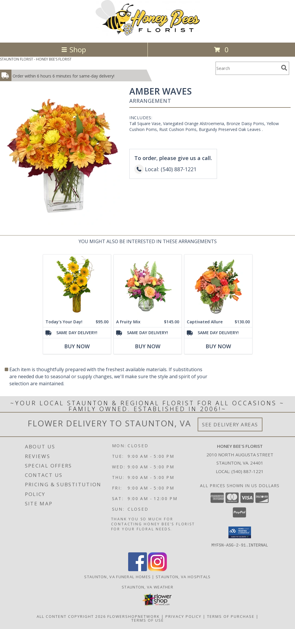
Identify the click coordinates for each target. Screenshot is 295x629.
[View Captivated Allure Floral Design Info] (218, 285)
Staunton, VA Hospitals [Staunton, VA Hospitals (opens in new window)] (183, 576)
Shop (73, 49)
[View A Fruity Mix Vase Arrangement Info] (148, 285)
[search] (284, 68)
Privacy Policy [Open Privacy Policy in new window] (183, 616)
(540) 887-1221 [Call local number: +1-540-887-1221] (247, 471)
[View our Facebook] (137, 569)
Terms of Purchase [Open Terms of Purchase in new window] (231, 616)
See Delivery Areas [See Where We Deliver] (230, 424)
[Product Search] (247, 68)
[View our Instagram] (157, 569)
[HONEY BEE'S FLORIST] (148, 34)
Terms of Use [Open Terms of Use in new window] (147, 620)
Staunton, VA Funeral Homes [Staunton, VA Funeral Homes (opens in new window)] (117, 576)
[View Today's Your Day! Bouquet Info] (77, 285)
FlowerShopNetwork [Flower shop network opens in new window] (133, 616)
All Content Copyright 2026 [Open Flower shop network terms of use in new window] (71, 616)
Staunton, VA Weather (147, 586)
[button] (239, 532)
